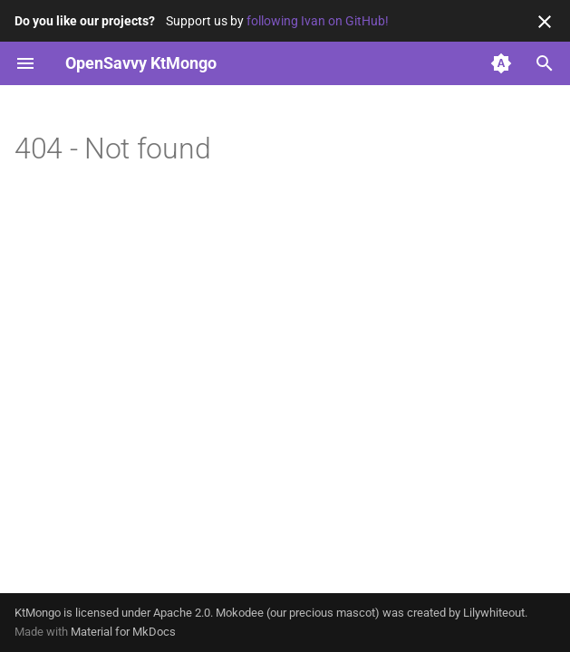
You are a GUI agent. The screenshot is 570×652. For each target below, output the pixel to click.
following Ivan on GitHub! (317, 21)
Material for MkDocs (123, 631)
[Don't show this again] (545, 22)
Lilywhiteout (494, 612)
